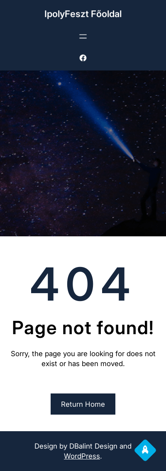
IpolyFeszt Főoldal (83, 13)
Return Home (83, 404)
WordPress (82, 456)
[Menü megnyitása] (83, 36)
